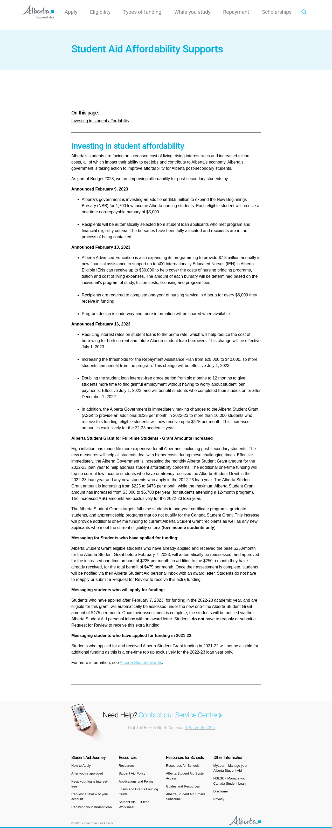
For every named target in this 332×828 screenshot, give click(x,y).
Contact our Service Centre (180, 715)
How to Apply (81, 766)
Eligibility (100, 12)
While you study (192, 12)
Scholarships (277, 12)
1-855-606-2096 (200, 727)
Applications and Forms (136, 781)
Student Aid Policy (132, 773)
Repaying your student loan (91, 807)
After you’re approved (87, 773)
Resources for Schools (182, 766)
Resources (127, 766)
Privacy (218, 799)
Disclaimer (221, 791)
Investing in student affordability (100, 121)
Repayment (236, 12)
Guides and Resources (183, 786)
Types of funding (142, 12)
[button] (304, 12)
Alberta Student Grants (141, 662)
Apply (71, 12)
